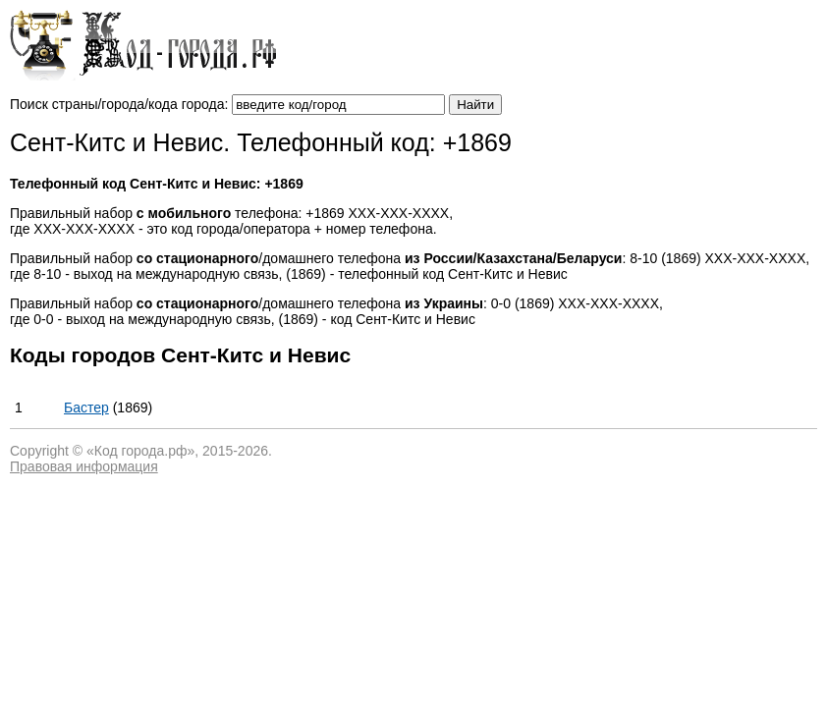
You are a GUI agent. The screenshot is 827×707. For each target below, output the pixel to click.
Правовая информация (84, 466)
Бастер (86, 407)
